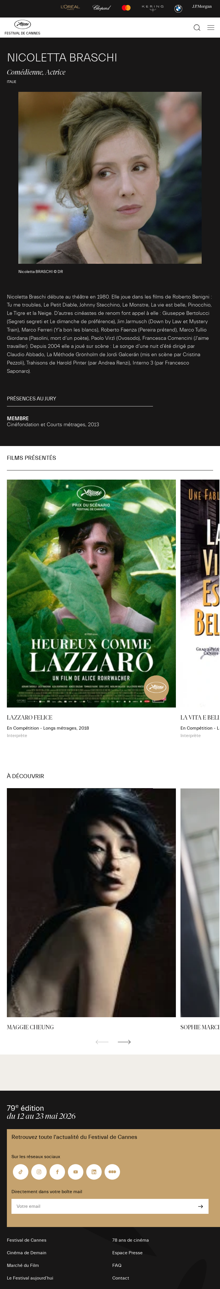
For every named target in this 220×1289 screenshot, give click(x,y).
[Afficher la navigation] (210, 27)
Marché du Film (23, 1265)
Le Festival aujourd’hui (30, 1278)
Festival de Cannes (26, 1240)
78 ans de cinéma (130, 1240)
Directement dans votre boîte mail (46, 1191)
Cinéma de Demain (26, 1252)
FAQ (116, 1265)
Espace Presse (127, 1252)
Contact (120, 1278)
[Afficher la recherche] (197, 27)
